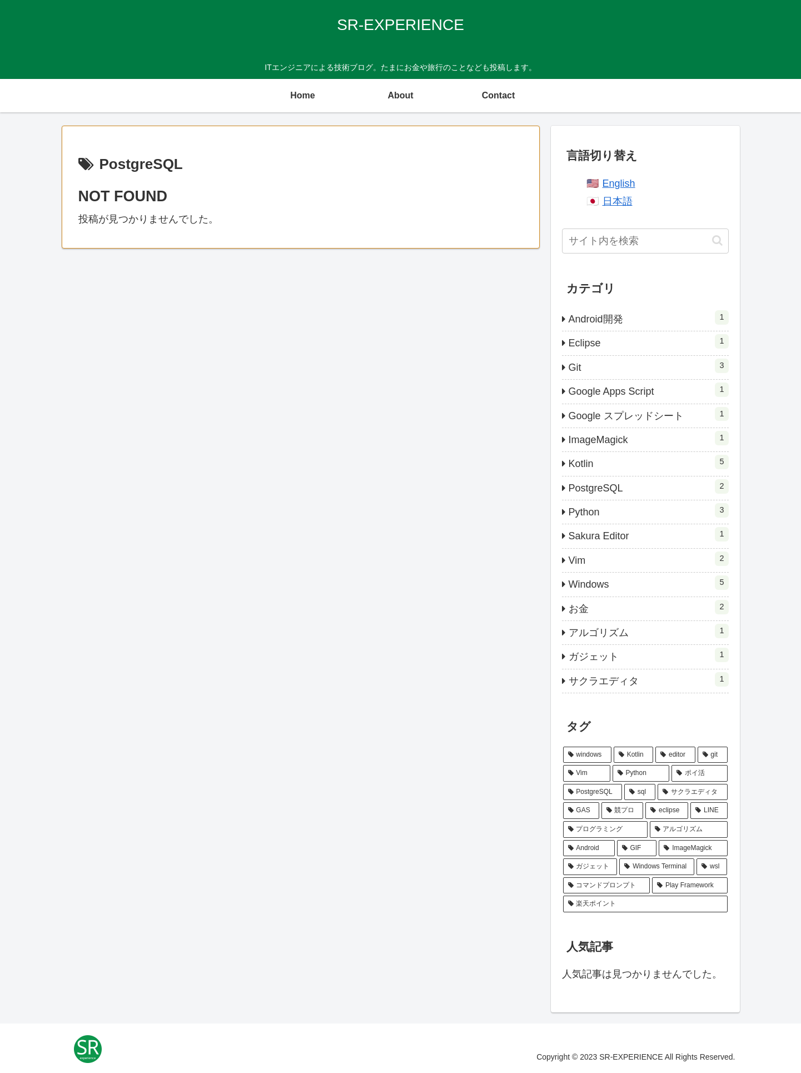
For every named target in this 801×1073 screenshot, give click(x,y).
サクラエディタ (649, 679)
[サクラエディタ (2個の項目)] (692, 792)
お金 (649, 607)
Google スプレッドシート (649, 414)
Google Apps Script (649, 389)
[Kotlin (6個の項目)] (633, 755)
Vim (649, 559)
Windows (649, 582)
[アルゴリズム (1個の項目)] (689, 829)
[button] (717, 240)
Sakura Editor (649, 534)
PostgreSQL (649, 486)
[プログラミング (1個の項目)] (605, 829)
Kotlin (649, 462)
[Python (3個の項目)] (641, 773)
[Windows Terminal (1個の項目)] (656, 866)
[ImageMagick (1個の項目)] (693, 848)
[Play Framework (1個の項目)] (689, 885)
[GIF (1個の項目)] (637, 848)
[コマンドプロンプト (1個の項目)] (606, 885)
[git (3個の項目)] (713, 755)
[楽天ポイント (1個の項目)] (645, 904)
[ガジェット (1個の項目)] (590, 866)
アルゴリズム (649, 631)
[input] (645, 241)
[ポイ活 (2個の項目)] (699, 773)
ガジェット (649, 655)
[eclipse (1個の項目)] (666, 810)
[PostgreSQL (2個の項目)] (592, 792)
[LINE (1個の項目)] (708, 810)
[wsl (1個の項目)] (711, 866)
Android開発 (649, 317)
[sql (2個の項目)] (639, 792)
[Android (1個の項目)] (589, 848)
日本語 (618, 201)
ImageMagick (649, 438)
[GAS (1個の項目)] (581, 810)
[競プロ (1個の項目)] (622, 810)
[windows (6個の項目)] (587, 755)
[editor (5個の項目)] (675, 755)
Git (649, 366)
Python (649, 510)
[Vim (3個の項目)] (586, 773)
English (619, 183)
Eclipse (649, 341)
